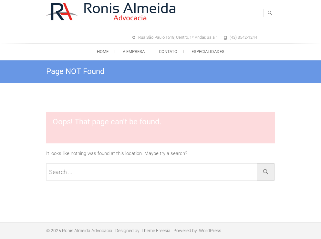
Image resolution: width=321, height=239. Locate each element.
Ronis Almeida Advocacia (87, 230)
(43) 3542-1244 (243, 37)
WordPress (210, 230)
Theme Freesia (156, 230)
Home (103, 51)
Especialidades (208, 51)
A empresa (134, 51)
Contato (168, 51)
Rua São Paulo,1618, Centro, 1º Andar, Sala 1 (178, 37)
